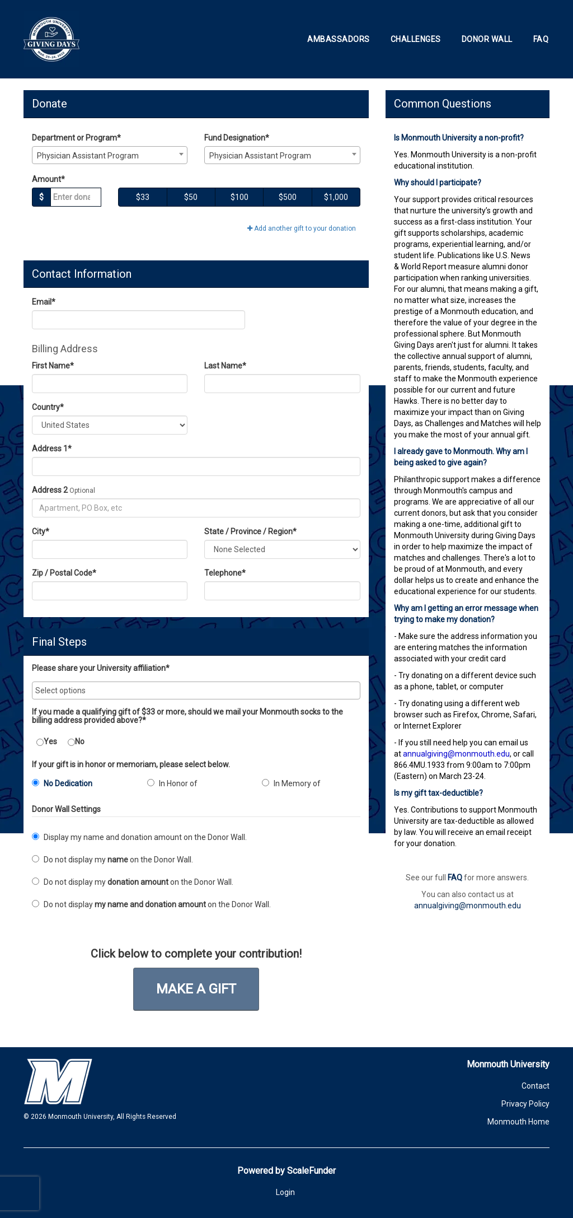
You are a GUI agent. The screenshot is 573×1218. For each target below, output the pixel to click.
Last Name (225, 365)
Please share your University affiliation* (101, 668)
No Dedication (62, 783)
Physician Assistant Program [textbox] (88, 155)
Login (285, 1192)
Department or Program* (76, 137)
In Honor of (172, 783)
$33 (142, 197)
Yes (46, 741)
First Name (53, 365)
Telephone (225, 572)
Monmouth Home (518, 1121)
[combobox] (109, 155)
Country (48, 407)
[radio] (81, 785)
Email (43, 301)
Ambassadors (338, 39)
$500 (288, 197)
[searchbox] (196, 690)
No (76, 741)
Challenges (416, 39)
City (40, 531)
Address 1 (52, 448)
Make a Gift (196, 989)
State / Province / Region (250, 531)
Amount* (48, 179)
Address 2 (50, 490)
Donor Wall (487, 39)
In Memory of (291, 783)
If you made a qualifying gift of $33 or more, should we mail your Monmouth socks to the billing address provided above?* (187, 716)
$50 (191, 197)
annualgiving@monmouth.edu (467, 905)
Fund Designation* (236, 137)
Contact (535, 1085)
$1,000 (336, 197)
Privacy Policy (525, 1103)
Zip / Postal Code (64, 572)
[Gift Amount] (75, 197)
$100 (239, 197)
